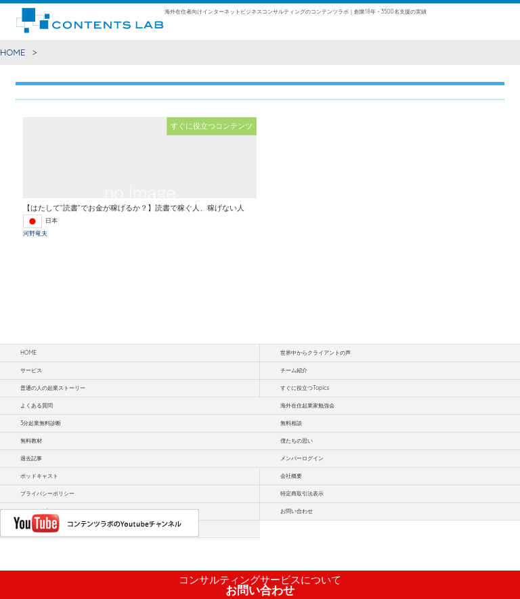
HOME (13, 52)
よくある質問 (36, 405)
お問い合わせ (260, 585)
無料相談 (291, 423)
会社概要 (291, 475)
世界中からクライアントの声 (315, 352)
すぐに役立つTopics (304, 387)
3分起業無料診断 (40, 423)
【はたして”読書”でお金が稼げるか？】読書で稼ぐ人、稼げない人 (133, 208)
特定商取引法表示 (302, 493)
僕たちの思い (296, 440)
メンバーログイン (302, 458)
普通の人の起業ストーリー (52, 387)
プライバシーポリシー (47, 493)
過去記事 (31, 458)
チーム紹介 (293, 370)
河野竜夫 (35, 233)
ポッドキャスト (39, 475)
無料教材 (31, 440)
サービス (31, 370)
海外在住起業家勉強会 (307, 405)
